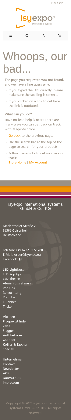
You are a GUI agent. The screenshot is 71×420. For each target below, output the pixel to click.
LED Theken (11, 279)
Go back (14, 135)
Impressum (11, 382)
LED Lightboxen (14, 270)
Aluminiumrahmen (17, 283)
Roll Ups (9, 297)
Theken (8, 306)
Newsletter (11, 369)
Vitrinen (9, 317)
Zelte (6, 326)
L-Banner (9, 302)
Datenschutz (12, 378)
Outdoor (9, 340)
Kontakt (9, 364)
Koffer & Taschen (15, 344)
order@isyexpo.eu (27, 254)
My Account (38, 162)
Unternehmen (13, 359)
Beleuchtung (12, 293)
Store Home (17, 162)
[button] (58, 3)
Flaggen (9, 331)
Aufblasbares (12, 335)
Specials (9, 349)
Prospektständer (15, 321)
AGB (6, 373)
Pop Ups (9, 288)
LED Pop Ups (12, 274)
